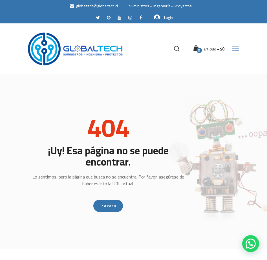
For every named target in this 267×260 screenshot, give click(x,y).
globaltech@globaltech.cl (94, 6)
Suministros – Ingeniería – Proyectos (160, 6)
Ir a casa (108, 206)
